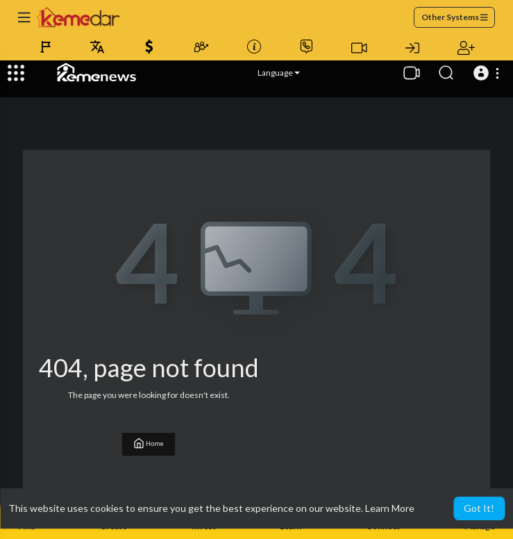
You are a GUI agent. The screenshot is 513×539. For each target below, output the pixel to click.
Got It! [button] (479, 508)
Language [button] (279, 72)
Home (148, 443)
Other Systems (454, 17)
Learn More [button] (389, 508)
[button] (488, 73)
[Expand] (15, 72)
